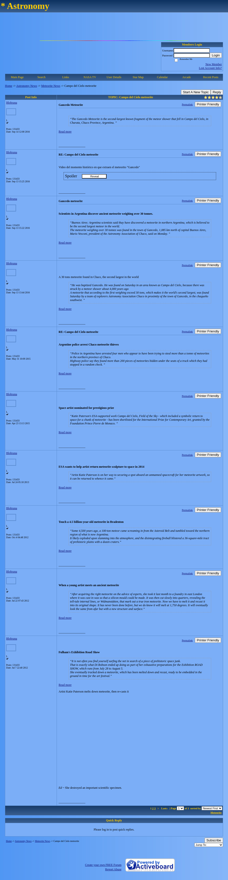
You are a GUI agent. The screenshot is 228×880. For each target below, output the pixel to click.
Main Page (17, 77)
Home (8, 86)
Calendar (162, 77)
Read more (65, 131)
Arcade (186, 77)
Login (216, 55)
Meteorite (216, 812)
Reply (217, 92)
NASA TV (90, 77)
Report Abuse (113, 869)
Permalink (187, 104)
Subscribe (213, 840)
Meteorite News (50, 86)
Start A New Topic (196, 92)
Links (65, 77)
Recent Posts (210, 77)
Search (41, 77)
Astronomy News (26, 86)
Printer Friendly (208, 104)
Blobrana (11, 102)
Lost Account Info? (210, 68)
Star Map (138, 77)
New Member (213, 64)
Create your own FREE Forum (103, 865)
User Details (114, 77)
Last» (164, 808)
